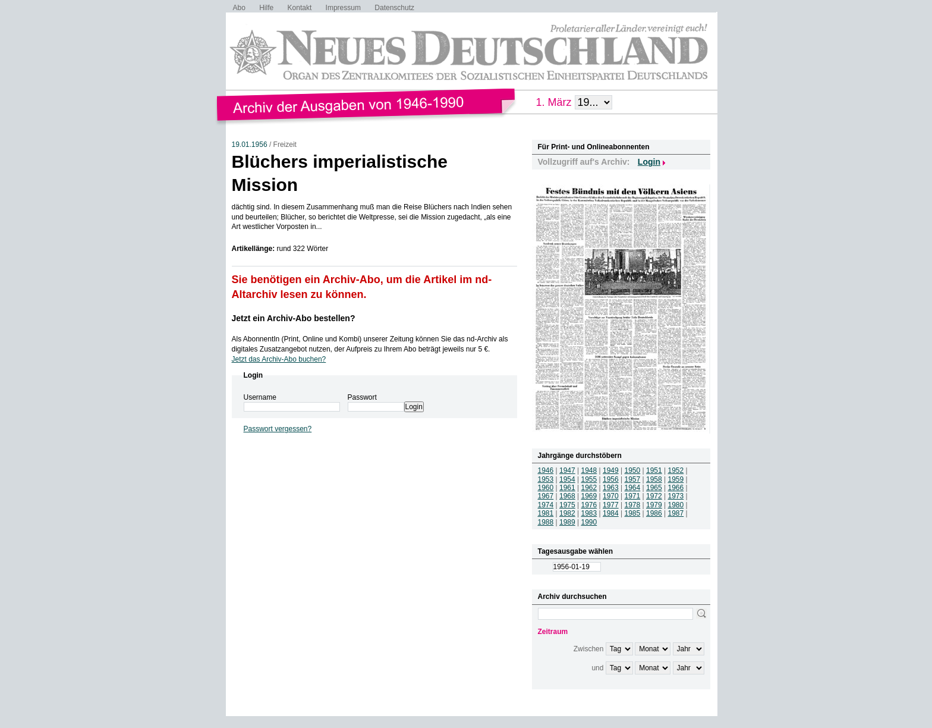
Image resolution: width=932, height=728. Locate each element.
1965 (654, 488)
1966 (676, 488)
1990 (589, 522)
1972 (654, 496)
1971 (633, 496)
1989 (567, 522)
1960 (546, 488)
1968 (567, 496)
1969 (589, 496)
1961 (567, 488)
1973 (676, 496)
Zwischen (589, 649)
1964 (633, 488)
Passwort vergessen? (278, 429)
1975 (567, 505)
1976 (589, 505)
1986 (654, 513)
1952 (676, 470)
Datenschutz (394, 8)
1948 (589, 470)
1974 (546, 505)
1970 (611, 496)
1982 (567, 513)
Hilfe (266, 8)
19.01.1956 (249, 144)
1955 (589, 479)
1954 (567, 479)
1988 (546, 522)
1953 (546, 479)
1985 (633, 513)
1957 (633, 479)
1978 (633, 505)
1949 (611, 470)
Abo (239, 8)
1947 (567, 470)
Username (260, 397)
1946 (546, 470)
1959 (676, 479)
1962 (589, 488)
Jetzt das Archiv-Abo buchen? (279, 359)
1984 (611, 513)
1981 (546, 513)
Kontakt (300, 8)
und (597, 668)
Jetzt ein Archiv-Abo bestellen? (293, 318)
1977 (611, 505)
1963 (611, 488)
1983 (589, 513)
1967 (546, 496)
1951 (654, 470)
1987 (676, 513)
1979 (654, 505)
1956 (611, 479)
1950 (633, 470)
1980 (676, 505)
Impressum (343, 8)
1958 (654, 479)
